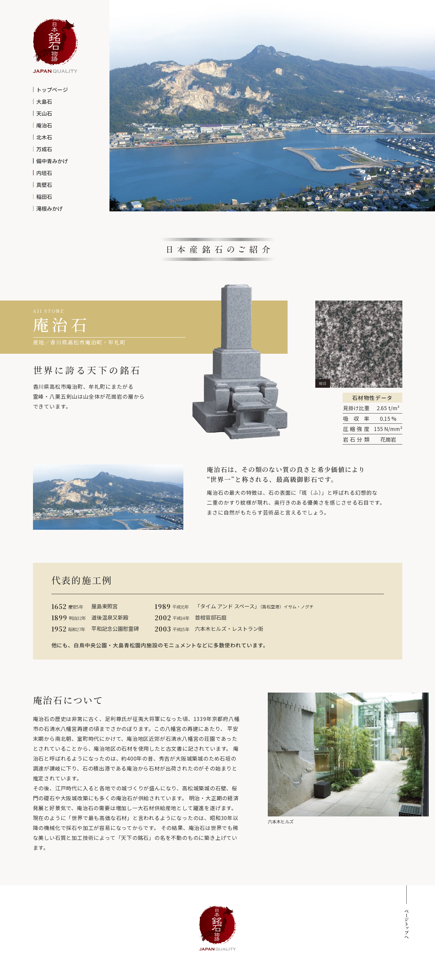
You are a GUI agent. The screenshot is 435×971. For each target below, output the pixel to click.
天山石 (44, 113)
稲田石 (44, 196)
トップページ (52, 89)
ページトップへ (406, 924)
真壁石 (44, 184)
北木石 (44, 137)
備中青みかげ (52, 160)
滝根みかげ (49, 208)
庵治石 (44, 125)
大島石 (44, 101)
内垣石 (44, 172)
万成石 (44, 149)
